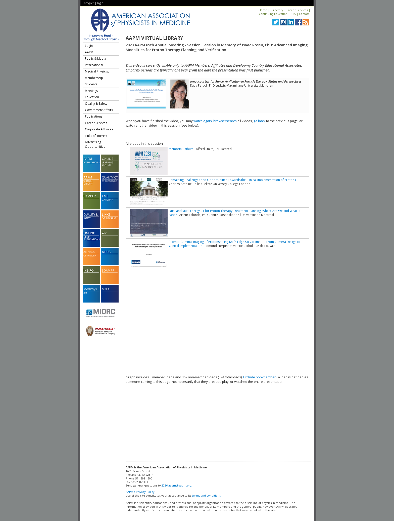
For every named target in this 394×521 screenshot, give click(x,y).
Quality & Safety (96, 103)
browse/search (225, 121)
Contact (304, 14)
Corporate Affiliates (99, 129)
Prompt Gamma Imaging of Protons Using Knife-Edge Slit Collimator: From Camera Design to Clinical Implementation (234, 244)
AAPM (89, 52)
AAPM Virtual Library (154, 38)
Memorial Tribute (181, 149)
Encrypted (88, 3)
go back (259, 121)
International (94, 65)
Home (263, 10)
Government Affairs (99, 110)
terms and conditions (206, 495)
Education (92, 97)
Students (91, 84)
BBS (293, 14)
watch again (202, 121)
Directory (276, 10)
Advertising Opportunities (95, 144)
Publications (93, 116)
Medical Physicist (97, 71)
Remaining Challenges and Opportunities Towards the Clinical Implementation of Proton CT (234, 180)
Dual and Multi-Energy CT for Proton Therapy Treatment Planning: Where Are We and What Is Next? (234, 213)
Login (100, 3)
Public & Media (95, 58)
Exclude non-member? (260, 377)
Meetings (91, 91)
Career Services (297, 10)
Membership (94, 78)
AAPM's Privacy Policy (140, 492)
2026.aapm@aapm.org (176, 485)
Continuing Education (273, 14)
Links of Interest (96, 136)
